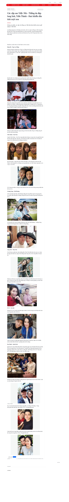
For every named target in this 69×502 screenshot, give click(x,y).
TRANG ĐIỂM (19, 458)
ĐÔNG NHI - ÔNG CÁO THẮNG (29, 458)
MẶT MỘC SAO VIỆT (41, 458)
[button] (40, 9)
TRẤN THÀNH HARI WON (35, 458)
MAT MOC (22, 458)
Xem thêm (9, 470)
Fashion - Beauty (10, 456)
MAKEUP (24, 458)
